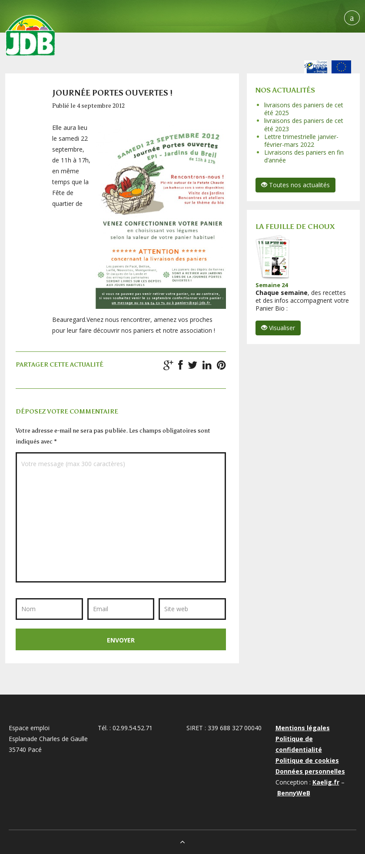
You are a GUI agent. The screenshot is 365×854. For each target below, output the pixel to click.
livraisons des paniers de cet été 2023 (303, 124)
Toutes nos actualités (295, 185)
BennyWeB (293, 793)
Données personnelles (310, 771)
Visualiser (278, 328)
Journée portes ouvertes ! (112, 93)
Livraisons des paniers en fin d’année (304, 156)
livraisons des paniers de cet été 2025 (303, 109)
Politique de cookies (307, 760)
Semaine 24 (272, 285)
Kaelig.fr (325, 782)
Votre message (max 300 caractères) (121, 517)
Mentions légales (302, 728)
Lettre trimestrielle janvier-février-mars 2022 (301, 140)
